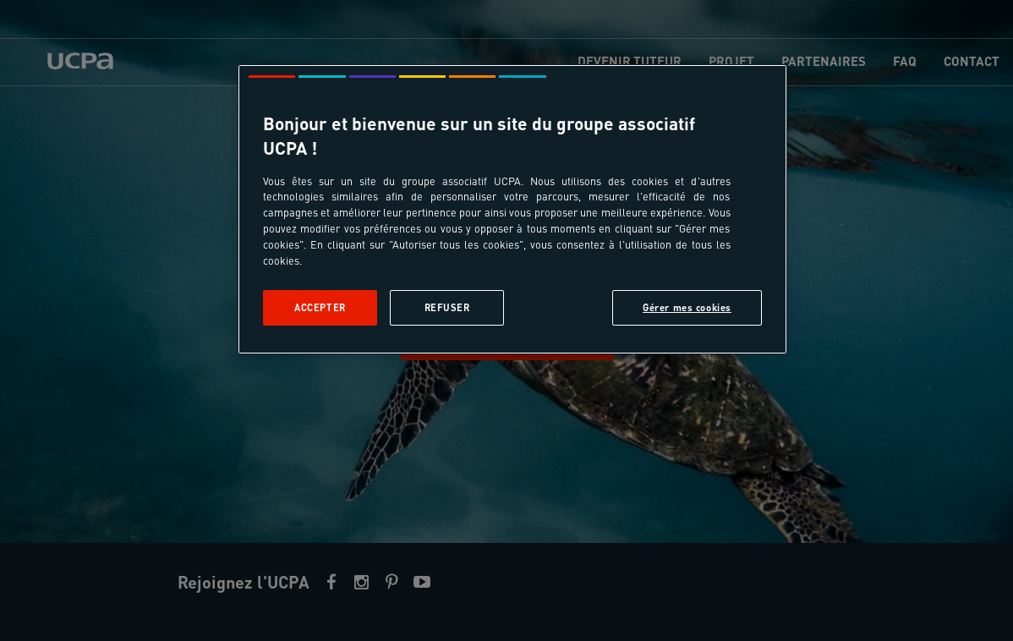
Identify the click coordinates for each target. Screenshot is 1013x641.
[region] (512, 209)
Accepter (320, 307)
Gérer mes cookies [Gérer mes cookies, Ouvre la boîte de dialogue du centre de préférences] (687, 307)
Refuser (447, 307)
